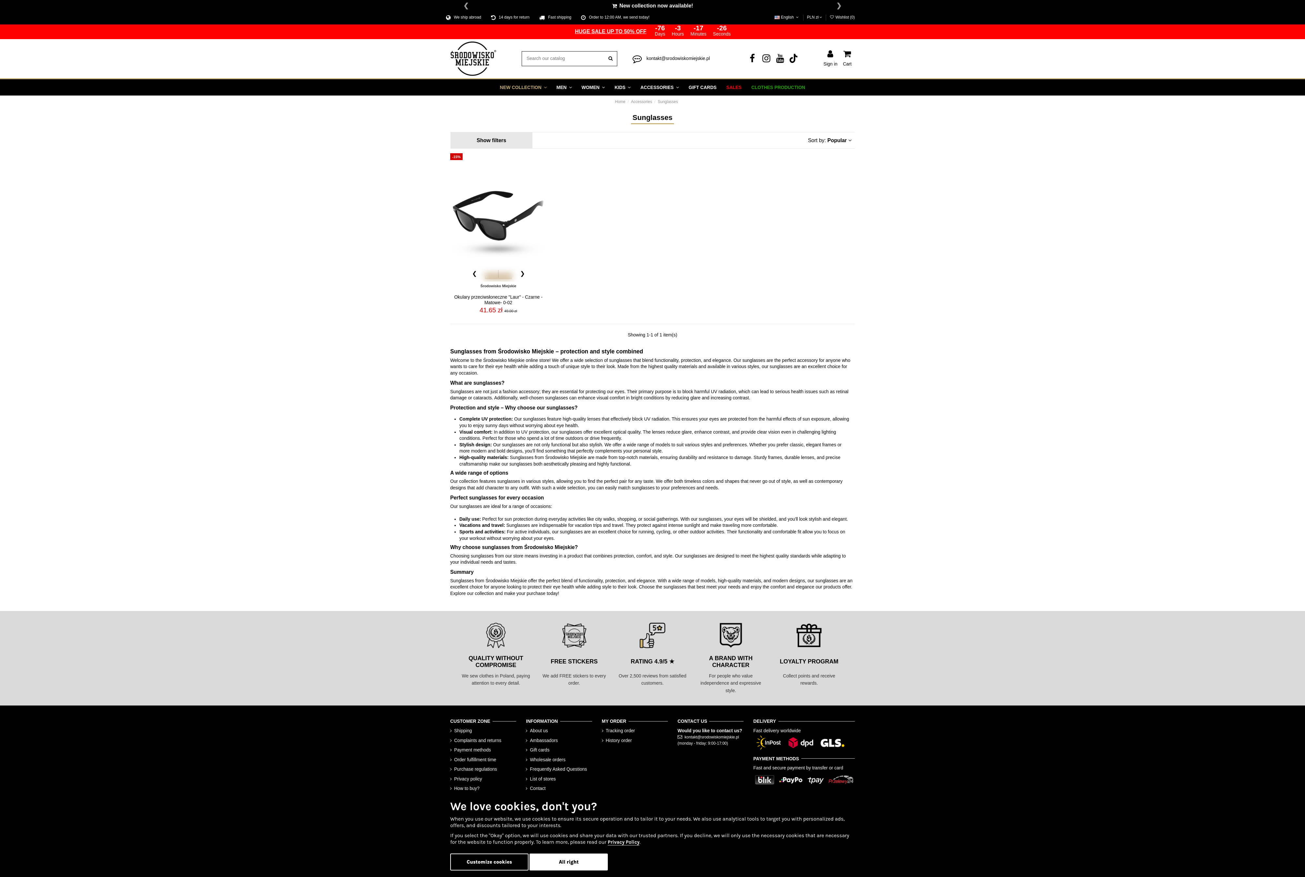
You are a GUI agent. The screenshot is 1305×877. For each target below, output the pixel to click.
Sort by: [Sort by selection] (830, 140)
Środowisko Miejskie (498, 285)
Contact (537, 788)
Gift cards (539, 749)
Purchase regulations (475, 768)
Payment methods (472, 749)
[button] (523, 87)
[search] (610, 58)
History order (619, 739)
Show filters (491, 139)
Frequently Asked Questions (558, 768)
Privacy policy (468, 778)
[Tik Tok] (794, 59)
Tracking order (620, 730)
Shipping (463, 730)
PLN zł (814, 17)
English (787, 17)
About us (539, 730)
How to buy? (467, 788)
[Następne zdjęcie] (522, 273)
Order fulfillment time (475, 759)
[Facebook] (752, 59)
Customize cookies (489, 862)
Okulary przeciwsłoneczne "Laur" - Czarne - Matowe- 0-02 (498, 299)
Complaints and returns (477, 739)
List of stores (543, 778)
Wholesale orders (547, 759)
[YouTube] (780, 59)
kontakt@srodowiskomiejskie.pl (678, 57)
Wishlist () (842, 17)
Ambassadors (544, 739)
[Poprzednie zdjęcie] (474, 273)
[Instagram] (766, 59)
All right (569, 862)
